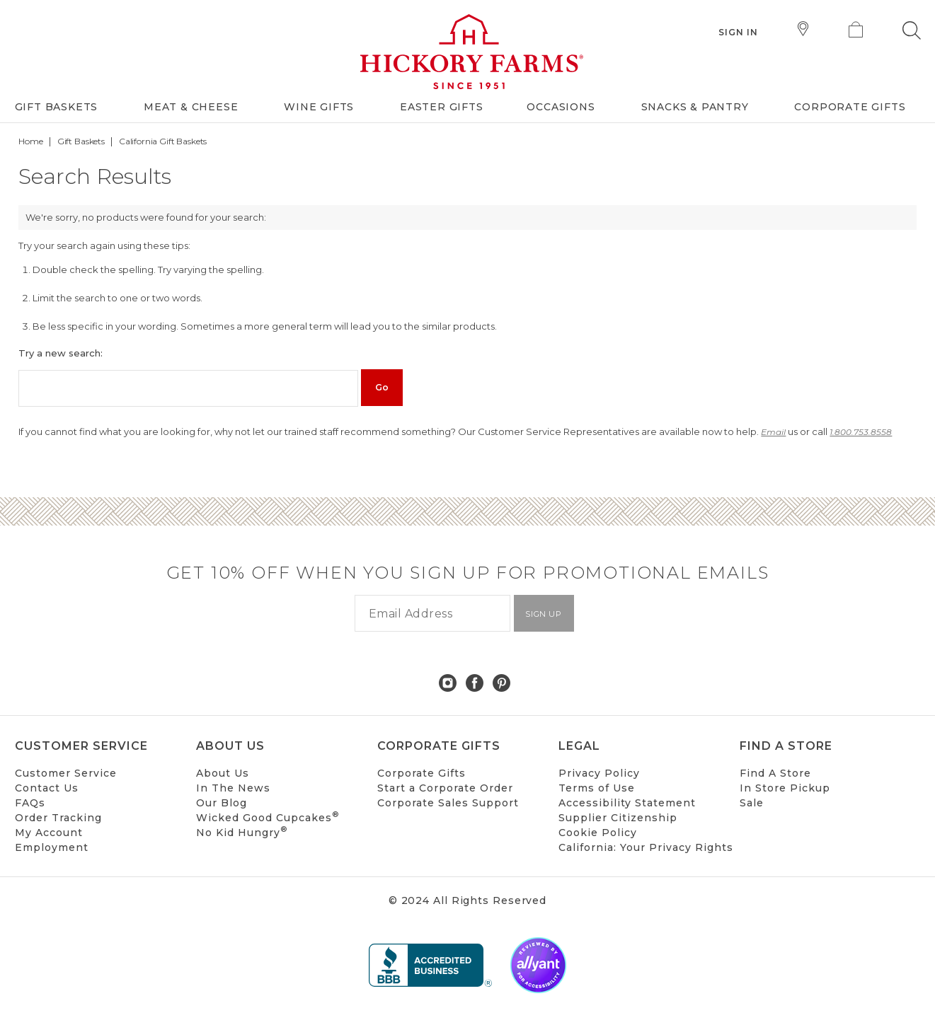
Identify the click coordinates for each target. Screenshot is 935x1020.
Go (382, 387)
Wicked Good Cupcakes (267, 817)
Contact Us (47, 788)
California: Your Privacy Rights (645, 847)
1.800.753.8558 (861, 432)
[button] (911, 30)
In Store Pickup (785, 788)
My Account (49, 832)
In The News (233, 788)
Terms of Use (596, 788)
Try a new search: (60, 353)
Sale (752, 802)
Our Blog (221, 802)
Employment (51, 847)
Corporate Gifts (421, 773)
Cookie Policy (597, 832)
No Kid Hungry (241, 832)
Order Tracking (58, 817)
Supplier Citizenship (617, 817)
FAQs (30, 802)
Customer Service (66, 773)
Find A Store (775, 773)
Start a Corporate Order (445, 788)
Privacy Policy (599, 773)
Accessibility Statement (627, 802)
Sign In (738, 32)
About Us (222, 773)
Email (773, 432)
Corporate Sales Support (448, 802)
